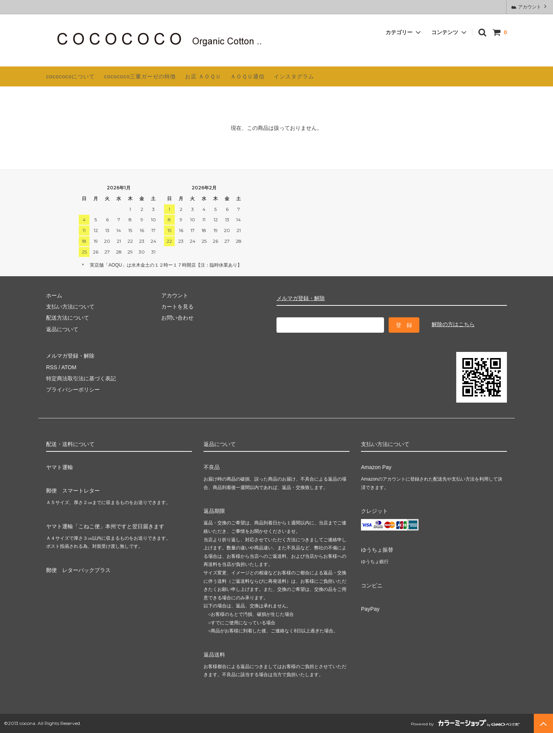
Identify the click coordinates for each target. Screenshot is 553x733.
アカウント (530, 6)
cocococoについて (70, 76)
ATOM (68, 367)
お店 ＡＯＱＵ (203, 76)
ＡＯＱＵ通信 (247, 76)
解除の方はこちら (453, 324)
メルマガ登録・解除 (300, 298)
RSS (51, 367)
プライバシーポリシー (73, 389)
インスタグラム (294, 76)
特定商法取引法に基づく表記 (81, 378)
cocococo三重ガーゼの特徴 (140, 76)
